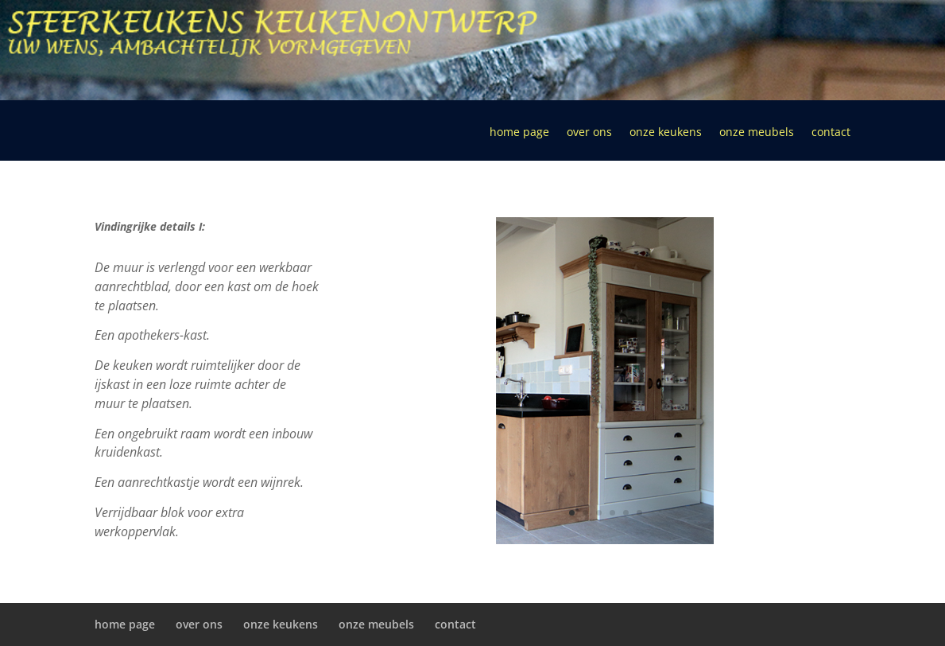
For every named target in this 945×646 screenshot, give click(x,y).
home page (519, 132)
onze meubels (756, 132)
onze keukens (665, 132)
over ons (589, 132)
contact (830, 132)
